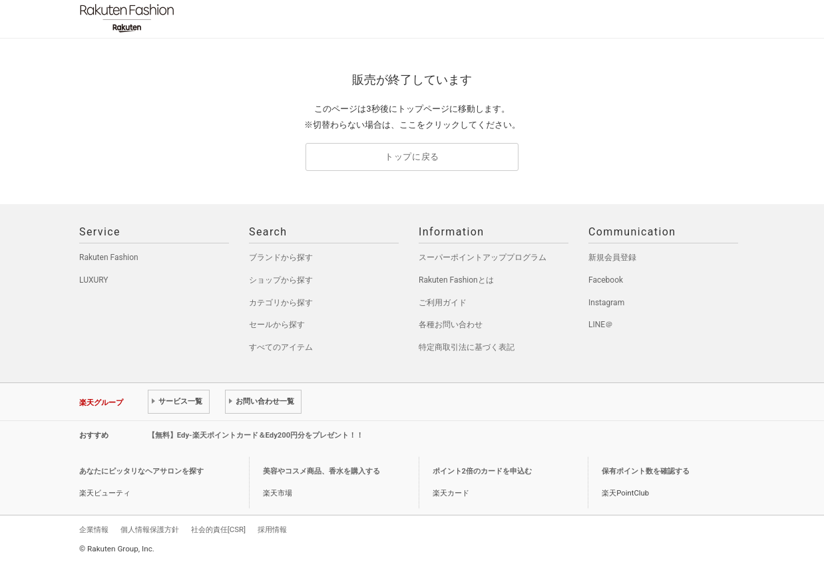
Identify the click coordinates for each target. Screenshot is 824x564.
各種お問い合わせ (451, 324)
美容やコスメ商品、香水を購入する (321, 471)
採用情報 (272, 529)
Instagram (606, 302)
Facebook (605, 280)
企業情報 (93, 529)
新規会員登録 (612, 257)
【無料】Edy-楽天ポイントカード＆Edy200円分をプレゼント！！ (256, 435)
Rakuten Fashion (182, 18)
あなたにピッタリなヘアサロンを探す (141, 471)
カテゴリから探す (281, 302)
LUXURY (93, 280)
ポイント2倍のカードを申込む (482, 471)
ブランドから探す (281, 257)
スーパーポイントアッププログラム (482, 257)
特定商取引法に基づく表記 (467, 347)
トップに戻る (412, 157)
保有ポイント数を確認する (646, 471)
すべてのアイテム (281, 347)
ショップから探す (281, 280)
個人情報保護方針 (149, 529)
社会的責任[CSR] (218, 529)
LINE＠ (600, 324)
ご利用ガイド (443, 302)
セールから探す (277, 324)
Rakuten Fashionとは (456, 280)
